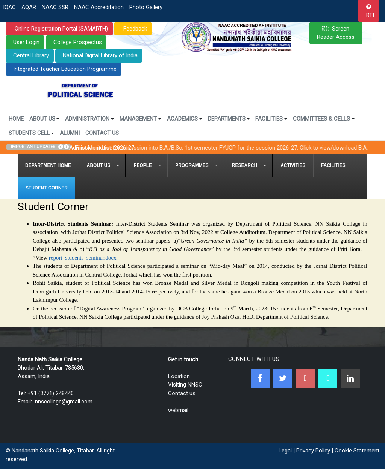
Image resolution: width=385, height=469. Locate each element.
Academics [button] (184, 118)
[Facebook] (260, 378)
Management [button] (140, 118)
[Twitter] (282, 378)
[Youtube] (305, 378)
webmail (178, 410)
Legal (285, 450)
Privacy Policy (313, 450)
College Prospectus (77, 42)
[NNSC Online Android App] (327, 378)
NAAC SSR (55, 7)
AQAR (28, 7)
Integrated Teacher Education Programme (65, 69)
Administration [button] (89, 118)
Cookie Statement (357, 450)
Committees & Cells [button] (324, 118)
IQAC (9, 7)
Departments (229, 118)
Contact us (182, 393)
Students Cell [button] (32, 133)
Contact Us (102, 133)
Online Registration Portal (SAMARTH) (60, 28)
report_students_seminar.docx (83, 258)
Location (179, 376)
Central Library (31, 55)
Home (16, 118)
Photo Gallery (145, 7)
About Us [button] (44, 118)
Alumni (70, 133)
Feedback (134, 28)
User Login (26, 42)
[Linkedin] (350, 378)
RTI (370, 15)
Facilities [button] (271, 118)
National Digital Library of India (100, 55)
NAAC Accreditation (99, 7)
